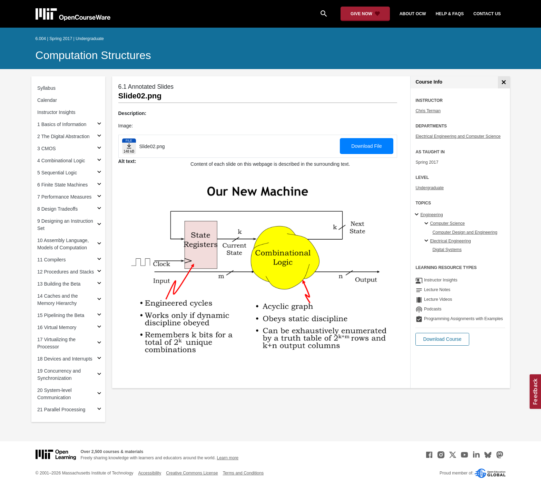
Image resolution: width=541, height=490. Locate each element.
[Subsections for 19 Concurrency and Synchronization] (99, 374)
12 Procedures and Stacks (65, 272)
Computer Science (447, 223)
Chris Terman (428, 110)
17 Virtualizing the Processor (56, 343)
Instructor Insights (56, 112)
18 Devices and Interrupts (64, 359)
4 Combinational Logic (61, 160)
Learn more (227, 457)
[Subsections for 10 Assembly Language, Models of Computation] (99, 244)
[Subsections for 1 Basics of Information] (99, 124)
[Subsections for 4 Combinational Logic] (99, 160)
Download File (366, 146)
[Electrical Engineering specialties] (427, 241)
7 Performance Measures (64, 197)
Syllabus (46, 88)
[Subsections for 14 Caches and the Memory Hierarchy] (99, 300)
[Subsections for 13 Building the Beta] (99, 284)
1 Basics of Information (61, 124)
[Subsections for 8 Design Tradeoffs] (99, 209)
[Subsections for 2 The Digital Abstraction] (99, 136)
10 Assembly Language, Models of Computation (63, 244)
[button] (442, 339)
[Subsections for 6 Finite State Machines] (99, 185)
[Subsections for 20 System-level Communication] (99, 394)
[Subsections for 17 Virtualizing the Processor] (99, 343)
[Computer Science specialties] (427, 223)
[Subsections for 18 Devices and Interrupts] (99, 359)
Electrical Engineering (450, 241)
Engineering (431, 214)
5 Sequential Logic (57, 172)
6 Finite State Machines (62, 185)
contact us (487, 13)
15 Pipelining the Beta (60, 315)
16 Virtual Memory (56, 327)
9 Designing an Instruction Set (65, 224)
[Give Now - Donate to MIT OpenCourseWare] (365, 14)
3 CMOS (46, 148)
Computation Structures (93, 55)
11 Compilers (51, 259)
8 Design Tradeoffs (57, 209)
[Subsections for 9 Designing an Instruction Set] (99, 225)
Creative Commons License (192, 473)
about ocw (413, 13)
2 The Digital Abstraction (63, 136)
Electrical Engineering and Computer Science (458, 136)
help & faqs (450, 13)
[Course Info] (504, 82)
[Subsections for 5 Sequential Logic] (99, 172)
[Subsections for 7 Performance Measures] (99, 197)
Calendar (47, 100)
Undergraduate (429, 187)
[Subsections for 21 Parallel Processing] (99, 409)
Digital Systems (446, 249)
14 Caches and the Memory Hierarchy (57, 299)
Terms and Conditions (243, 473)
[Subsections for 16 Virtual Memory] (99, 327)
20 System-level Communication (54, 393)
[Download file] (129, 146)
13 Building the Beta (58, 284)
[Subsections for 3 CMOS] (99, 148)
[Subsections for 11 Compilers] (99, 260)
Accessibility (149, 473)
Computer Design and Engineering (464, 232)
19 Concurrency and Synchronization (59, 374)
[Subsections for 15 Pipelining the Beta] (99, 315)
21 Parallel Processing (61, 409)
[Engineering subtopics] (417, 214)
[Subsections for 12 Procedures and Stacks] (99, 272)
